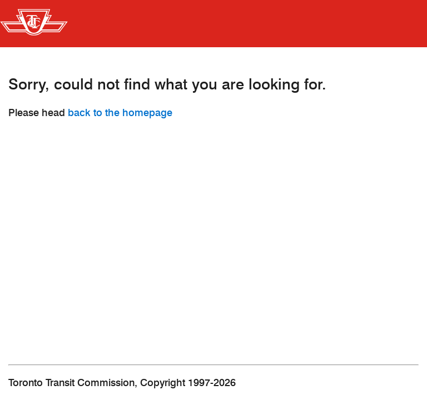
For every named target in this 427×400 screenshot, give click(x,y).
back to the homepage (120, 113)
